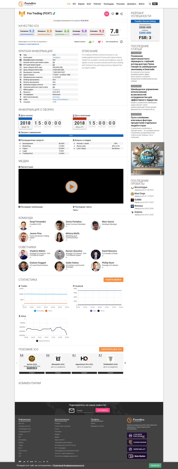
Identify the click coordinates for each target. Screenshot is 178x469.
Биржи (81, 4)
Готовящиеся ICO (25, 429)
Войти (141, 4)
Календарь (109, 4)
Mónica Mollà (72, 233)
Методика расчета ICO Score (65, 445)
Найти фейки (113, 279)
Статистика (23, 451)
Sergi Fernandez (38, 221)
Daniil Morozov (109, 251)
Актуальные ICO (24, 426)
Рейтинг (97, 4)
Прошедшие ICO (24, 432)
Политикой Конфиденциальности (68, 465)
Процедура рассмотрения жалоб (67, 451)
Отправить (103, 410)
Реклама (120, 4)
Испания (56, 97)
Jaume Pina (36, 233)
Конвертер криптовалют (63, 442)
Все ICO (21, 423)
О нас (57, 429)
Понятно (155, 466)
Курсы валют (60, 440)
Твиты (75, 210)
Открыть (56, 90)
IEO (74, 4)
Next (125, 363)
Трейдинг (56, 57)
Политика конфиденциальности (66, 456)
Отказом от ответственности (29, 44)
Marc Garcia (108, 221)
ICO (68, 4)
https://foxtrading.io (60, 99)
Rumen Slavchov (74, 251)
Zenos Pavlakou (74, 221)
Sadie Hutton (72, 262)
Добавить (131, 4)
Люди (21, 445)
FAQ (20, 453)
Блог (89, 4)
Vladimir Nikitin (37, 251)
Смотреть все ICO (111, 349)
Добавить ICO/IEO (97, 426)
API (20, 456)
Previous (16, 363)
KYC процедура (60, 448)
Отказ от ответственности (64, 453)
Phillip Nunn (108, 262)
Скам (20, 434)
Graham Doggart (38, 262)
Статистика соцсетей (62, 426)
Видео (57, 437)
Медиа (57, 434)
